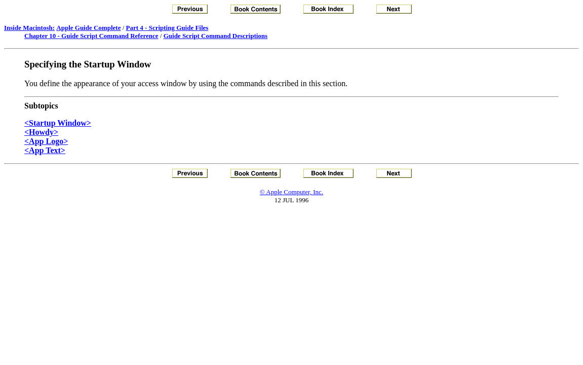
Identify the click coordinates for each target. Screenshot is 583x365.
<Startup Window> (57, 123)
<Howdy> (41, 132)
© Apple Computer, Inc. (291, 192)
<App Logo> (46, 141)
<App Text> (44, 150)
